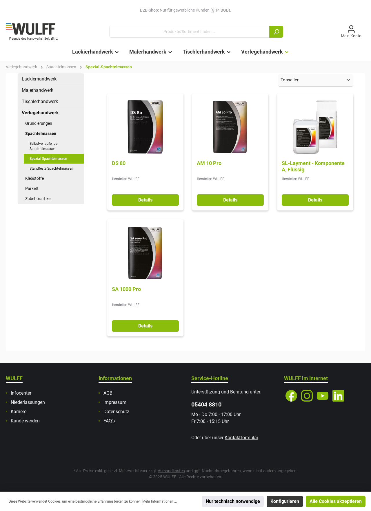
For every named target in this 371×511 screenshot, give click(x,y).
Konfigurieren (284, 501)
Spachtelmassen (40, 133)
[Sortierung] (315, 80)
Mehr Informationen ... (159, 501)
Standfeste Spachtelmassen (51, 168)
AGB (107, 393)
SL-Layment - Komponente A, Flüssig (313, 166)
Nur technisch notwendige (233, 501)
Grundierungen (38, 123)
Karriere (18, 411)
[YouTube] (322, 396)
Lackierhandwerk (39, 79)
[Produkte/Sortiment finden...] (189, 32)
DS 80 (119, 163)
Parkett (32, 188)
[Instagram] (307, 396)
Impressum (114, 402)
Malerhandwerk (37, 90)
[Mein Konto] (351, 32)
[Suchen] (276, 32)
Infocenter (21, 393)
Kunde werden (25, 421)
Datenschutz (116, 411)
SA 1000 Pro (126, 289)
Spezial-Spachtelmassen (48, 159)
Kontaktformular (241, 437)
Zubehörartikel (38, 198)
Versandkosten (171, 470)
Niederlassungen (28, 402)
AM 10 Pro (209, 163)
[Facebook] (291, 396)
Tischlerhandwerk (40, 101)
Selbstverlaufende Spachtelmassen (43, 146)
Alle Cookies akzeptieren (336, 501)
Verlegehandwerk (40, 113)
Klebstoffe (34, 178)
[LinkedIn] (338, 396)
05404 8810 (206, 404)
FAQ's (109, 421)
